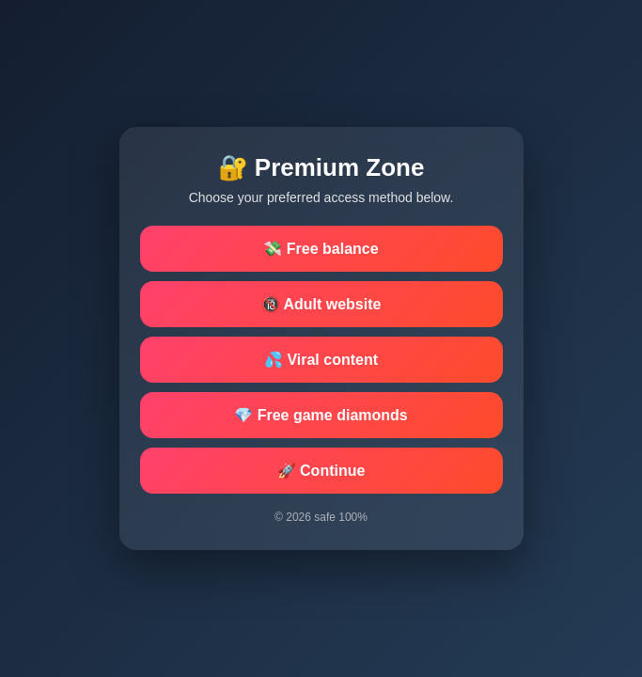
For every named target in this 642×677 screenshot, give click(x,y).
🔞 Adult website (321, 304)
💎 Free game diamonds (321, 415)
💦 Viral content (321, 360)
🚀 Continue (321, 471)
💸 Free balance (320, 249)
